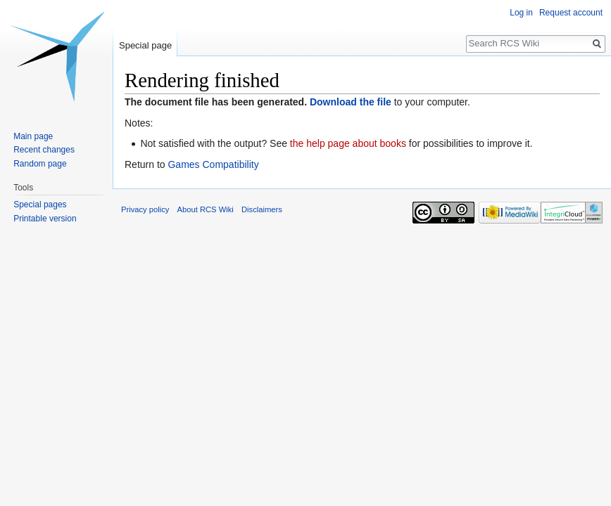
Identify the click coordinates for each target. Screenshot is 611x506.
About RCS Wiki (205, 209)
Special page (145, 45)
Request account (571, 13)
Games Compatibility (213, 164)
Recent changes (44, 150)
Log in (521, 13)
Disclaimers (261, 209)
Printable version (44, 218)
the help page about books (348, 143)
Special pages (39, 204)
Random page (39, 164)
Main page (33, 136)
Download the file (350, 102)
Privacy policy (145, 209)
